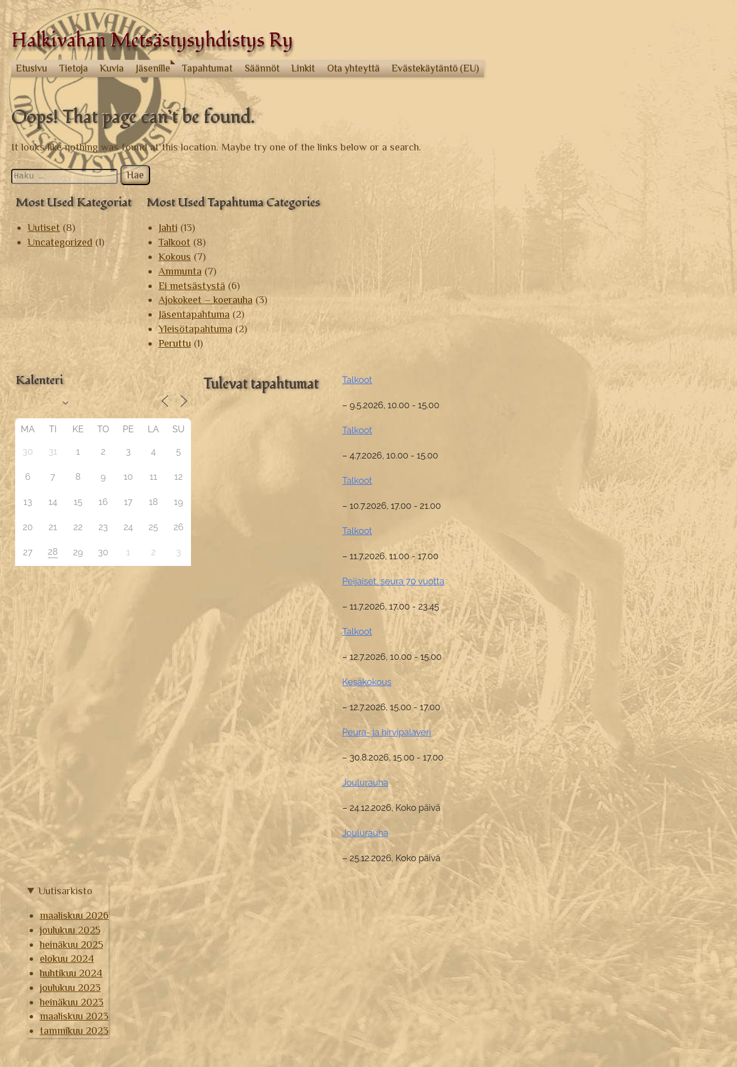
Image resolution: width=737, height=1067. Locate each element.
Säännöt (262, 68)
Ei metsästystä (191, 285)
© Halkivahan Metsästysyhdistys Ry (91, 1051)
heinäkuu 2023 (596, 979)
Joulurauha (574, 760)
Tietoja (73, 68)
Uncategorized (59, 242)
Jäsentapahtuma (194, 314)
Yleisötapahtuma (195, 328)
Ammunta (180, 271)
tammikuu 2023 (598, 1008)
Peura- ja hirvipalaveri (595, 710)
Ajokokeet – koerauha (205, 299)
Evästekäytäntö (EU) (435, 68)
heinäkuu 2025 (595, 921)
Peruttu (174, 343)
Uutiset (43, 227)
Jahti (168, 227)
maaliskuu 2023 (598, 993)
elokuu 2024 (591, 936)
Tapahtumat (207, 68)
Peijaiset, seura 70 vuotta (602, 559)
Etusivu (31, 68)
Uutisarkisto (589, 868)
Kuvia (112, 68)
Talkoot (174, 242)
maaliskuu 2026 (598, 893)
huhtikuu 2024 (595, 950)
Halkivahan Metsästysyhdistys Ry (152, 40)
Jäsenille (153, 68)
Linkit (303, 68)
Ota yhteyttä (353, 68)
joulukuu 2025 (594, 907)
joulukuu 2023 (594, 964)
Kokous (174, 256)
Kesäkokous (575, 659)
